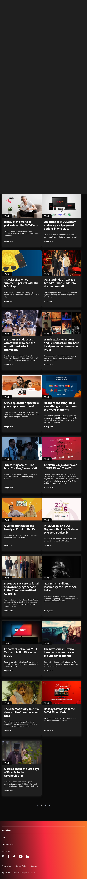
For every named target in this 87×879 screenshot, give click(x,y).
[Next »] (49, 805)
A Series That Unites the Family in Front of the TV (19, 527)
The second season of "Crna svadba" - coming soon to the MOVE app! (21, 165)
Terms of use (7, 866)
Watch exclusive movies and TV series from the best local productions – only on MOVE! (61, 344)
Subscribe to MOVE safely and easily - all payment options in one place (60, 225)
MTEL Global (6, 830)
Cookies (34, 866)
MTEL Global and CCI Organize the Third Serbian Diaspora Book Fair (61, 529)
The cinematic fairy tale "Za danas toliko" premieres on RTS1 (21, 712)
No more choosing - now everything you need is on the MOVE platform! (60, 406)
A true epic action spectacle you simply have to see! (21, 404)
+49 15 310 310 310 (71, 3)
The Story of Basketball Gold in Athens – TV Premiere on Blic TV (58, 165)
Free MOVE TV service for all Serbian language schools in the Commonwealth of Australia (21, 588)
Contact (82, 3)
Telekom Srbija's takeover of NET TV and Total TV (60, 466)
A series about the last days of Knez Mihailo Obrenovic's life (21, 772)
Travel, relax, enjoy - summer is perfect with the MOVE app (21, 283)
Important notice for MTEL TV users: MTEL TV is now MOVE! (21, 652)
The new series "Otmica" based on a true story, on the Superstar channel (60, 652)
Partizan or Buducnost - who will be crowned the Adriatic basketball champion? (19, 344)
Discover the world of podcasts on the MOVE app (21, 223)
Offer (4, 837)
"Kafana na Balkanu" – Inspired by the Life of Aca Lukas (60, 587)
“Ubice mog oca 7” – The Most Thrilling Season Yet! (20, 466)
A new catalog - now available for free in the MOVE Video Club (58, 107)
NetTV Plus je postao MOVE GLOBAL (61, 53)
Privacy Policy (21, 866)
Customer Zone (7, 844)
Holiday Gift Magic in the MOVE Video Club (59, 710)
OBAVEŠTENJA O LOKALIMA (21, 52)
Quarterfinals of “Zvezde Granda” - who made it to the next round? (60, 283)
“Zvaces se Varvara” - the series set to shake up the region (20, 107)
